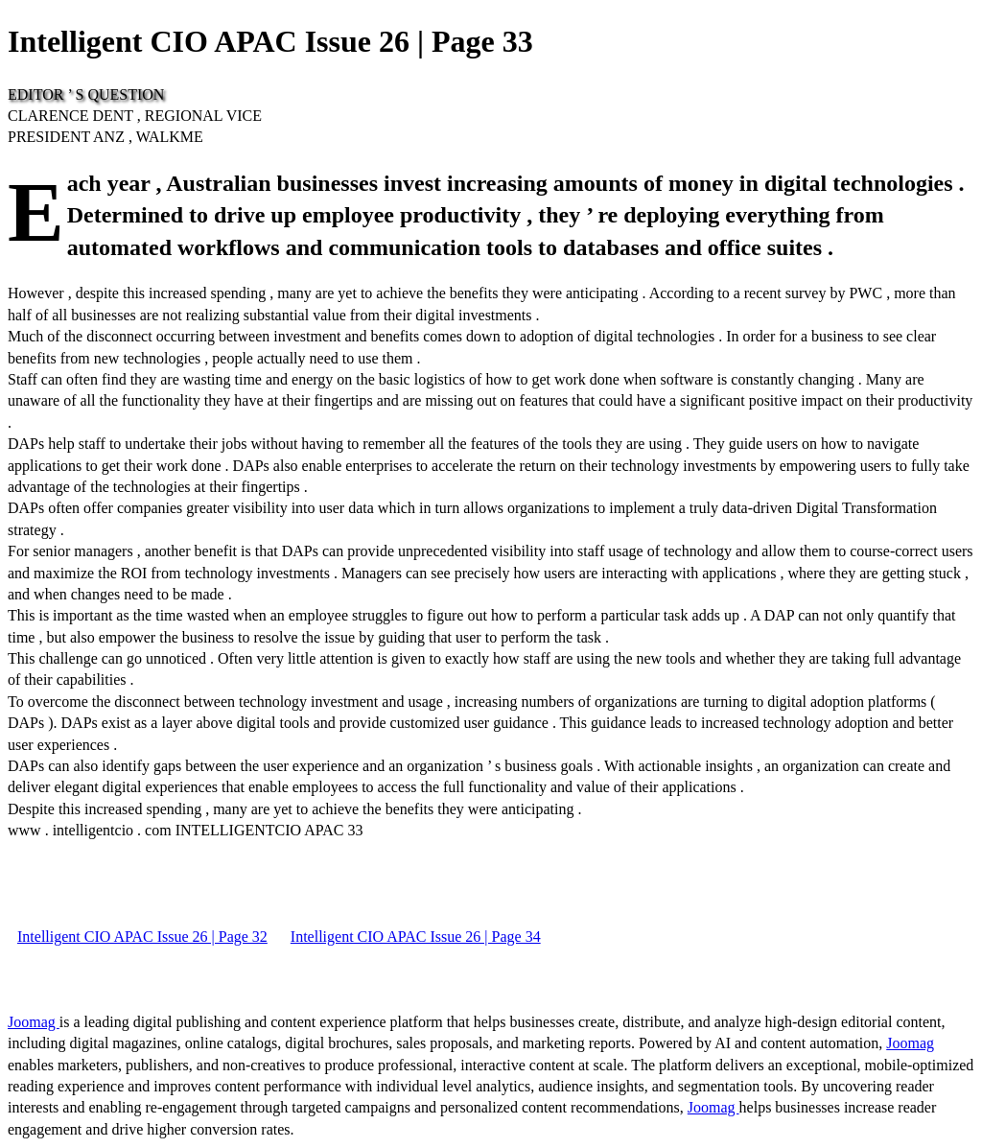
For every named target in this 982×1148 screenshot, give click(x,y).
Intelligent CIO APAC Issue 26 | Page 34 (416, 936)
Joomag (33, 1022)
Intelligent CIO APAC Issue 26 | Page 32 (142, 936)
